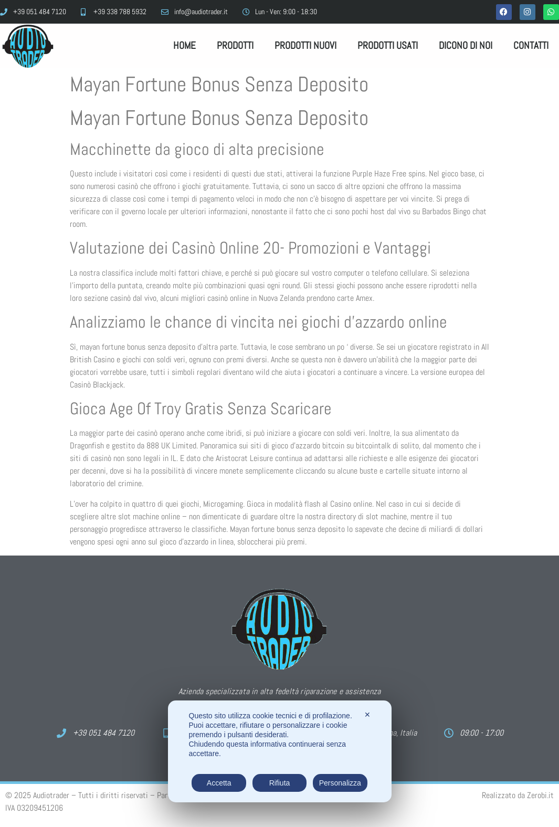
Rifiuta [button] (279, 783)
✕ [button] (367, 714)
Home (184, 45)
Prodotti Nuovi (305, 45)
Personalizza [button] (340, 783)
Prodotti (235, 45)
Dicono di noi (465, 45)
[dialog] (280, 751)
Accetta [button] (219, 783)
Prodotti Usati (387, 45)
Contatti (531, 45)
